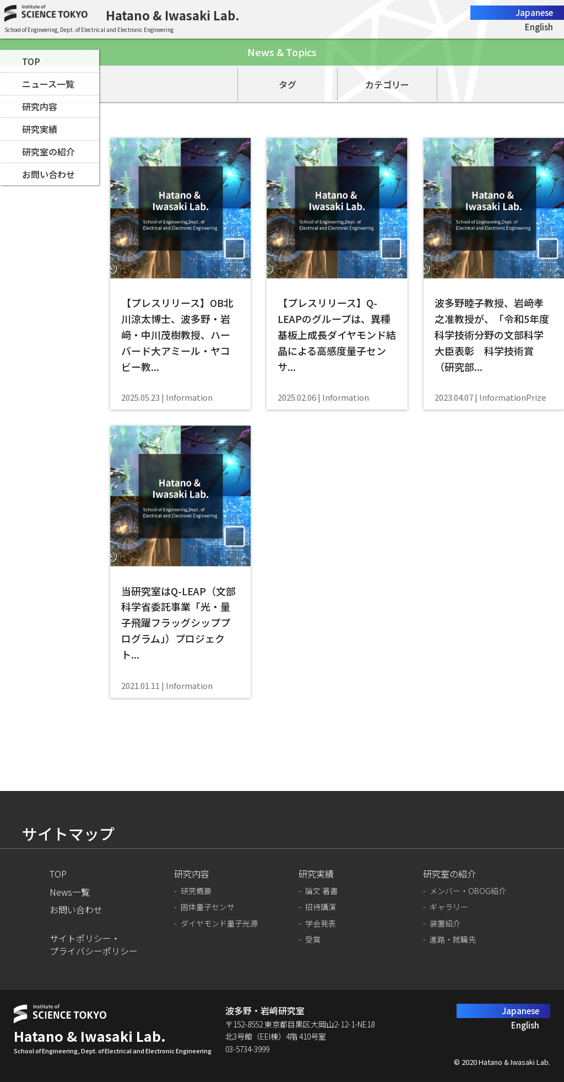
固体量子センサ (208, 907)
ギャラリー (449, 907)
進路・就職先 (453, 939)
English (539, 27)
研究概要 (196, 891)
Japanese (534, 12)
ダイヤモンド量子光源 (219, 923)
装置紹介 (445, 923)
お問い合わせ (48, 174)
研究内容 (39, 106)
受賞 (313, 939)
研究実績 (39, 129)
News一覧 (70, 892)
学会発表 (320, 923)
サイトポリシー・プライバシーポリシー (94, 944)
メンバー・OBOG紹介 (468, 891)
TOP (31, 61)
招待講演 (320, 907)
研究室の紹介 (48, 151)
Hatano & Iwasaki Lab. (173, 15)
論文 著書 (321, 891)
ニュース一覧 (48, 83)
